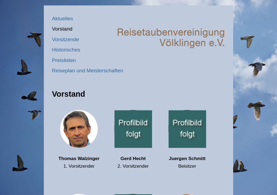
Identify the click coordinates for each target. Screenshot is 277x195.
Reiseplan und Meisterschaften (87, 70)
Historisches (66, 50)
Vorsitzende (65, 39)
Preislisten (64, 60)
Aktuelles (62, 18)
